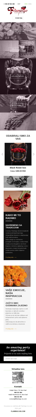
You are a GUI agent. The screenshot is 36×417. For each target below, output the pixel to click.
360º (18, 4)
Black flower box (18, 168)
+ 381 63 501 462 (9, 4)
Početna (18, 18)
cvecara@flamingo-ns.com (18, 399)
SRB (26, 4)
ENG (29, 4)
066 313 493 (18, 397)
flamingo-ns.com (18, 411)
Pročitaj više (9, 257)
